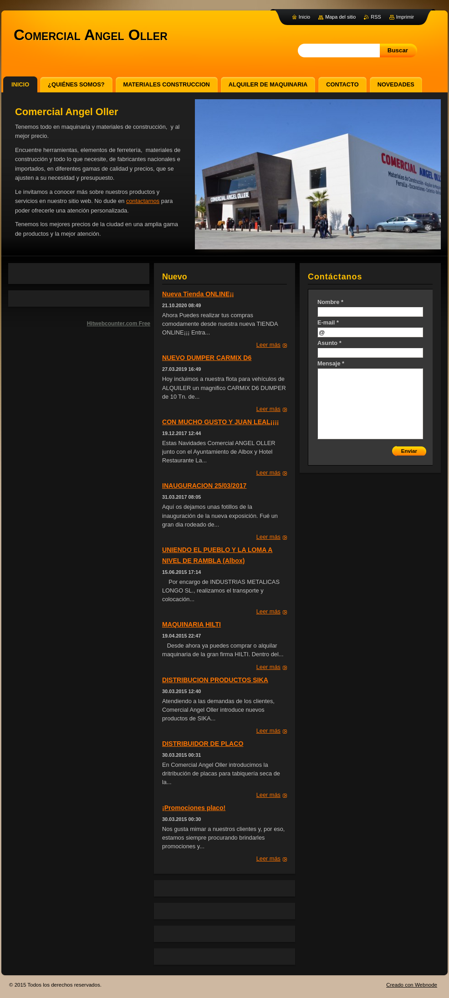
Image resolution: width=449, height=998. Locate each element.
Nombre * (330, 302)
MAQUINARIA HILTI (191, 624)
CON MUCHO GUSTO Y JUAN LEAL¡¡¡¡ (220, 422)
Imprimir (405, 17)
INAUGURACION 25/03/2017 (204, 485)
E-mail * (328, 322)
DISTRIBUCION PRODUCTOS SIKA (215, 680)
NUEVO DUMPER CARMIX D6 (206, 357)
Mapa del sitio (340, 17)
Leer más (268, 344)
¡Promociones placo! (193, 807)
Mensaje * (330, 363)
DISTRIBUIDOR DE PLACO (202, 743)
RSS (376, 17)
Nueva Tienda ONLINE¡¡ (198, 294)
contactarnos (142, 201)
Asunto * (329, 342)
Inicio (304, 17)
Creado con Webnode (411, 985)
